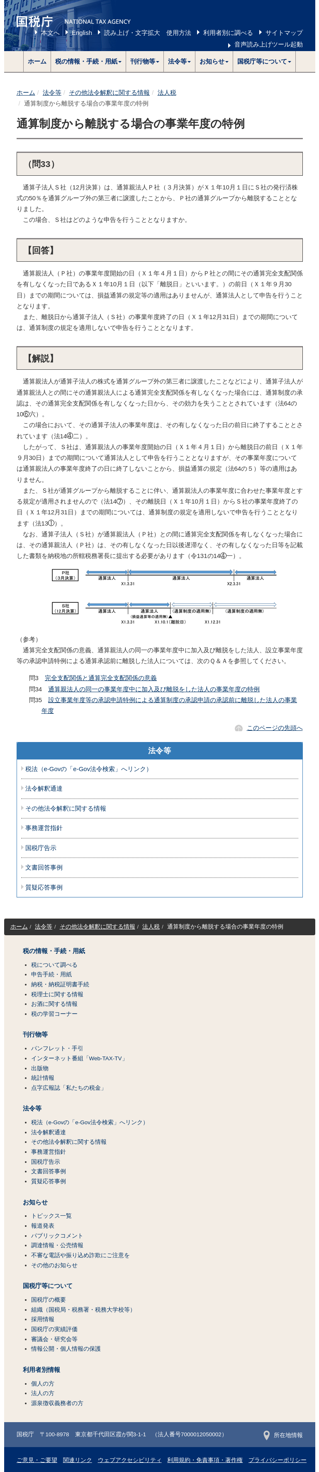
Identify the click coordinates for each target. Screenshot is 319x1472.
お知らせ (35, 1202)
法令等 (52, 92)
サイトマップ (284, 32)
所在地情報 (283, 1435)
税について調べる (54, 965)
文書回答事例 (44, 867)
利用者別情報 (41, 1369)
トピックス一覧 (51, 1216)
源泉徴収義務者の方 (57, 1403)
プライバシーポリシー (277, 1460)
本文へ (50, 32)
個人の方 (42, 1384)
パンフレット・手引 (57, 1048)
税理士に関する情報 (57, 994)
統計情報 (42, 1078)
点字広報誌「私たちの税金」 (69, 1088)
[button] (88, 61)
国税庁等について (48, 1286)
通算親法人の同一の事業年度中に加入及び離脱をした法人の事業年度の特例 (154, 689)
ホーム (37, 61)
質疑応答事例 (44, 887)
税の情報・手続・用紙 (54, 951)
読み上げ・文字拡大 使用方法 (147, 32)
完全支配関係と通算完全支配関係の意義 (101, 677)
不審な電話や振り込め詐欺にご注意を (80, 1255)
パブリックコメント (57, 1236)
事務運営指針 (44, 828)
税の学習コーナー (54, 1014)
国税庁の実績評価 (54, 1329)
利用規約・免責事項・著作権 (205, 1460)
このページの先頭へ (275, 727)
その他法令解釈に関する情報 (109, 92)
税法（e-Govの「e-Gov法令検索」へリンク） (89, 769)
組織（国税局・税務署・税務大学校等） (83, 1310)
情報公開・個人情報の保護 (66, 1349)
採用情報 (42, 1319)
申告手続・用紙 (51, 974)
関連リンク (77, 1460)
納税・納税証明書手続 (60, 984)
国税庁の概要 (48, 1300)
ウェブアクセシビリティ (130, 1460)
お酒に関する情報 (54, 1004)
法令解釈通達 (44, 788)
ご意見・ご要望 (37, 1460)
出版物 (40, 1068)
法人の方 (42, 1393)
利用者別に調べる (228, 32)
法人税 (167, 92)
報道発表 (42, 1226)
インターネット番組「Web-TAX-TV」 (79, 1058)
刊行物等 (35, 1034)
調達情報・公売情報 (57, 1245)
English (82, 32)
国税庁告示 (40, 848)
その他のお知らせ (54, 1265)
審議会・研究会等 (54, 1339)
